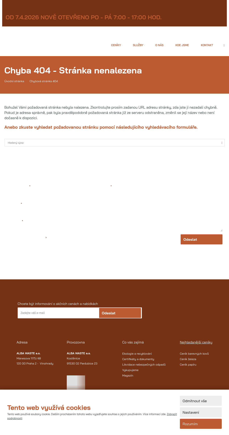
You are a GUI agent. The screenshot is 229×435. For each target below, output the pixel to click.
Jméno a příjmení (19, 186)
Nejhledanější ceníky (196, 345)
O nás (159, 45)
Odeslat (190, 242)
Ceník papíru (188, 367)
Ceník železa (188, 361)
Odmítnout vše (195, 401)
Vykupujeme (130, 372)
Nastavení (191, 412)
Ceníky (116, 45)
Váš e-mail (14, 204)
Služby (138, 45)
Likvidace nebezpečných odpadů (144, 367)
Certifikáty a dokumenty (138, 361)
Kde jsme (182, 45)
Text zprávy (103, 186)
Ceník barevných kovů (194, 356)
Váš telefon (15, 221)
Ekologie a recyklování (137, 356)
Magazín (127, 378)
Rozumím (190, 424)
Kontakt (207, 45)
